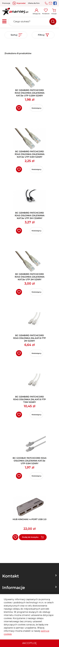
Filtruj (43, 35)
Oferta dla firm (34, 3)
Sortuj (16, 35)
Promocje (6, 3)
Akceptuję (29, 643)
